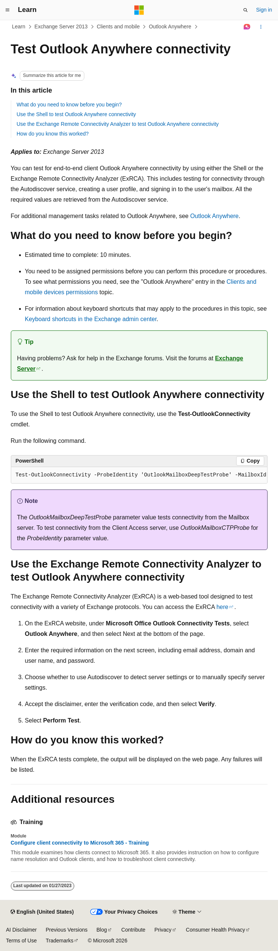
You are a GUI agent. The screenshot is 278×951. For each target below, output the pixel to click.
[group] (139, 475)
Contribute (133, 930)
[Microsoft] (139, 10)
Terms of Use (21, 941)
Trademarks (59, 941)
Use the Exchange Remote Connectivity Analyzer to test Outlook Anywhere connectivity (118, 124)
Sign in (264, 10)
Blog (102, 930)
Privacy (163, 930)
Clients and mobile (118, 26)
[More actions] (260, 27)
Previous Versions (66, 930)
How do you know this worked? (53, 134)
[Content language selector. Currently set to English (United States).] (42, 912)
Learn (18, 26)
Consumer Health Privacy (215, 930)
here (222, 607)
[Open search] (245, 10)
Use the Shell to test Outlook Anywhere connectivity (76, 114)
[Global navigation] (7, 10)
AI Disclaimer (21, 930)
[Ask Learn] (247, 27)
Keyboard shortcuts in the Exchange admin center (91, 319)
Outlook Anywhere (170, 26)
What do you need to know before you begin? (69, 105)
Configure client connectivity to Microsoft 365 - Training (80, 843)
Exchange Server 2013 (60, 26)
